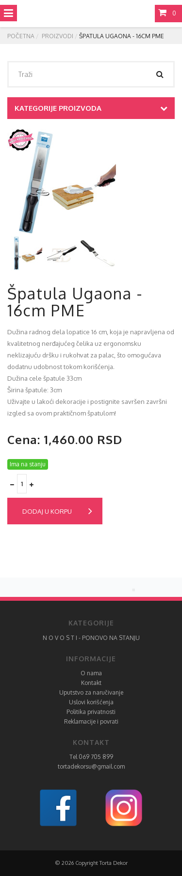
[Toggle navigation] (8, 13)
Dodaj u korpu (57, 511)
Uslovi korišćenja (91, 702)
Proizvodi (57, 36)
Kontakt (91, 682)
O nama (91, 673)
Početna (20, 36)
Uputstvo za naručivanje (91, 692)
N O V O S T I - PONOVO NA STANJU (91, 637)
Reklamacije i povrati (91, 721)
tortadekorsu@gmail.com (91, 766)
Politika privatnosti (91, 711)
